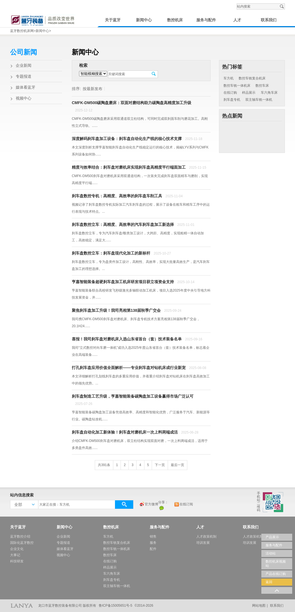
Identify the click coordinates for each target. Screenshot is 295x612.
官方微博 (148, 504)
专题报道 (23, 76)
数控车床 (262, 86)
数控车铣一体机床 (236, 86)
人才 (237, 20)
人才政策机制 (206, 536)
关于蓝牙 (113, 20)
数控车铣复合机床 (252, 78)
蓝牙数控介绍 (20, 536)
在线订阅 (183, 504)
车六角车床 (269, 93)
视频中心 (23, 98)
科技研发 (17, 561)
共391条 (104, 465)
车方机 (228, 78)
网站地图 (259, 606)
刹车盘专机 (231, 100)
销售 (153, 536)
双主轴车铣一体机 (258, 100)
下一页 (160, 465)
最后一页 (177, 465)
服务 (153, 543)
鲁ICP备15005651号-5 (115, 606)
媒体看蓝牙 (25, 87)
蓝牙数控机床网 (22, 31)
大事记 (15, 555)
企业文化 (17, 549)
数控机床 (175, 20)
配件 (153, 549)
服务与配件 (206, 20)
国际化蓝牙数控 (22, 543)
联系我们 (268, 20)
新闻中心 (144, 20)
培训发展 (203, 543)
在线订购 (230, 93)
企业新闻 (23, 65)
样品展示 (248, 93)
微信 (161, 508)
